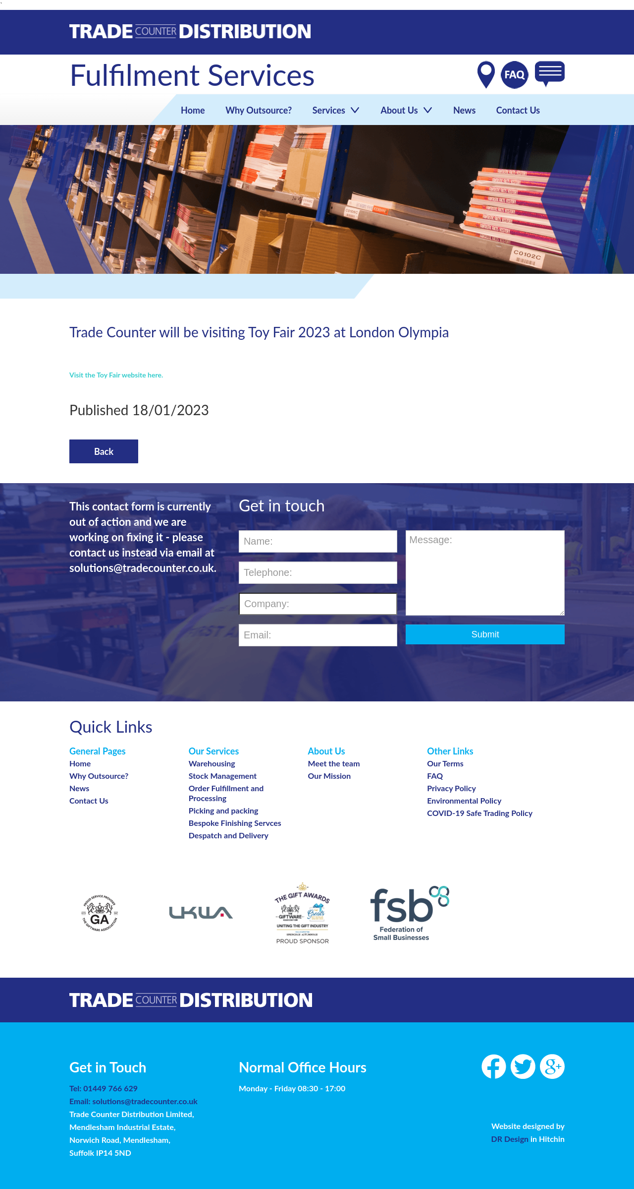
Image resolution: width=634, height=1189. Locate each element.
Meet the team (334, 763)
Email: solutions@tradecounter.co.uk (133, 1101)
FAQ (435, 775)
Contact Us (517, 110)
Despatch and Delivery (228, 835)
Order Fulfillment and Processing (226, 793)
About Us (406, 110)
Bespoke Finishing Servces (235, 822)
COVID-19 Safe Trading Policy (479, 812)
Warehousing (212, 763)
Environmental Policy (464, 800)
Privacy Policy (451, 788)
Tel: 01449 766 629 (103, 1088)
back (103, 451)
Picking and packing (224, 810)
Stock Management (223, 775)
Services (335, 110)
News (463, 110)
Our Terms (445, 763)
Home (192, 110)
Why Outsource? (258, 110)
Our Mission (329, 775)
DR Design (510, 1138)
